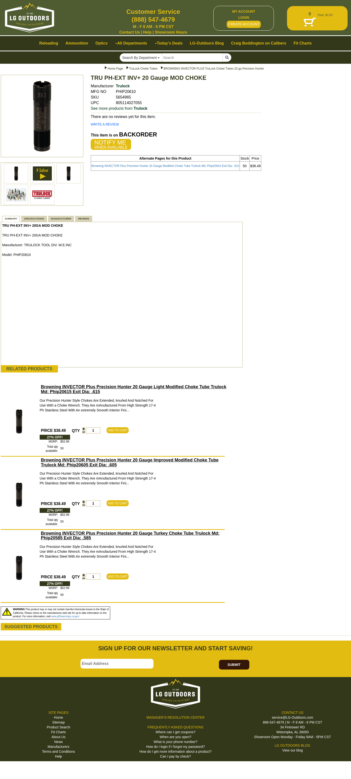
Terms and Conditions (58, 751)
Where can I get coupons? (175, 732)
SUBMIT (234, 665)
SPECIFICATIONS (34, 218)
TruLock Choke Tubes (143, 68)
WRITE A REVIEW (105, 124)
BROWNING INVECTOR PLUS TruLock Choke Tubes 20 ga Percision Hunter (214, 68)
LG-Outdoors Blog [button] (207, 43)
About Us (59, 737)
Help (147, 32)
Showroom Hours (171, 32)
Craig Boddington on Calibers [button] (258, 43)
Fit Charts (58, 732)
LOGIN (243, 17)
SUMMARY (11, 218)
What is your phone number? (176, 742)
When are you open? (175, 737)
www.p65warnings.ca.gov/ (65, 616)
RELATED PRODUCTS (29, 368)
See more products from (119, 108)
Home (58, 717)
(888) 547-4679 (153, 19)
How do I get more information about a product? (175, 751)
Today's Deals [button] (169, 43)
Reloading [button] (48, 43)
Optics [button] (101, 43)
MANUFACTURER (61, 218)
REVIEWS (83, 218)
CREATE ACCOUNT (243, 24)
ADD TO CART (117, 430)
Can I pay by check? (175, 756)
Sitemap (58, 722)
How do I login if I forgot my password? (175, 747)
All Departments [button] (131, 43)
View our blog (292, 750)
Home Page (115, 68)
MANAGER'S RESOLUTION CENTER (175, 717)
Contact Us (129, 32)
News (58, 742)
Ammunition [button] (76, 43)
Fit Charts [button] (303, 43)
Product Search (58, 727)
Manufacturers (58, 747)
